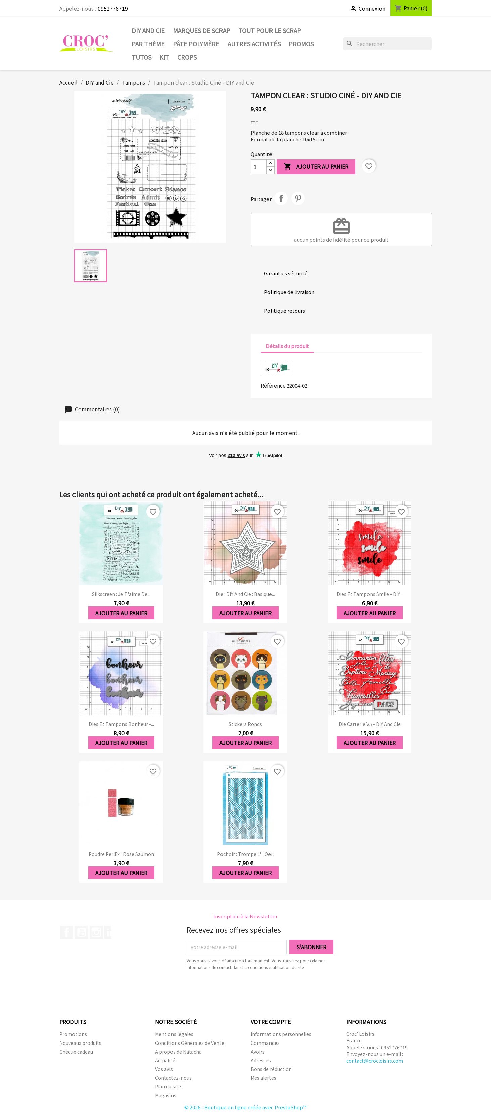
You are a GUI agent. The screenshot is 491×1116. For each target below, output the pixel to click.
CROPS (187, 57)
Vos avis (164, 1069)
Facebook (66, 932)
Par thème (148, 43)
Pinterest (298, 198)
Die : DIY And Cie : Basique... (245, 594)
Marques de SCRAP (201, 30)
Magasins (165, 1095)
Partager (281, 198)
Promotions (73, 1034)
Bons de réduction (271, 1069)
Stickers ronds (245, 724)
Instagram (96, 932)
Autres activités (254, 43)
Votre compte (271, 1022)
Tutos (141, 57)
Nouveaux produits (80, 1042)
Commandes (265, 1042)
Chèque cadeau (76, 1051)
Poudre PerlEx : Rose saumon (121, 854)
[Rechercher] (387, 43)
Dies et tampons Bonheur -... (121, 724)
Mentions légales (174, 1034)
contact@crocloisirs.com (374, 1060)
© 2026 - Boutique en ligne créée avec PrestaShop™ (245, 1107)
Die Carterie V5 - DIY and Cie (370, 724)
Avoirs (258, 1051)
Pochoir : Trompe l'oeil (245, 854)
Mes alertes (263, 1077)
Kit (164, 57)
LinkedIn (111, 932)
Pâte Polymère (196, 43)
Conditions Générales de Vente (189, 1042)
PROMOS (301, 43)
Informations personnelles (281, 1034)
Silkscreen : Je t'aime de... (121, 594)
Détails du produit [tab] (287, 345)
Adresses (261, 1060)
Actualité (165, 1060)
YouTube (81, 932)
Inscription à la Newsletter (245, 916)
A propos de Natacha (178, 1051)
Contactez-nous (173, 1077)
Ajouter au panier (316, 167)
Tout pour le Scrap (269, 30)
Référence (273, 385)
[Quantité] (259, 166)
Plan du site (168, 1086)
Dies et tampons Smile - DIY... (370, 594)
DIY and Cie (148, 30)
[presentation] (243, 989)
